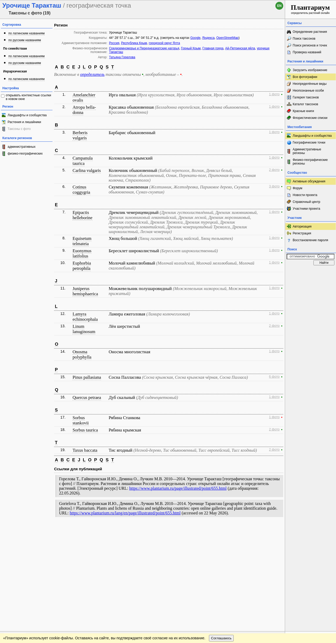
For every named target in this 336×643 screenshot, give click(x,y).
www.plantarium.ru (310, 531)
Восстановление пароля (310, 240)
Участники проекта (306, 208)
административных (21, 147)
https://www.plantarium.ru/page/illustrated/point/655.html (178, 488)
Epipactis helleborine (82, 215)
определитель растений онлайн (310, 9)
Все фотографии (305, 77)
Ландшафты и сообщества (27, 115)
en (279, 6)
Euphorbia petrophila (81, 266)
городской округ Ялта (164, 43)
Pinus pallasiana (86, 377)
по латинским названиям (26, 33)
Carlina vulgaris (86, 170)
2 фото (274, 170)
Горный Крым (191, 48)
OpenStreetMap (227, 38)
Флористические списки (310, 118)
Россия (114, 43)
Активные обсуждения (309, 181)
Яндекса (208, 38)
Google (195, 38)
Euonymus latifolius (81, 253)
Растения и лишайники (24, 122)
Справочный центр (306, 202)
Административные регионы (307, 151)
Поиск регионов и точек (310, 45)
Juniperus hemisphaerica (85, 291)
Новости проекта (305, 195)
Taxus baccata (84, 450)
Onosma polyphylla (81, 354)
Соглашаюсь (221, 541)
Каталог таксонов (305, 104)
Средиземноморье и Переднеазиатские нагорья (144, 48)
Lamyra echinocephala (85, 317)
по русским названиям (24, 40)
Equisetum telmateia (81, 241)
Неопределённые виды (310, 84)
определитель (92, 74)
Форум (297, 188)
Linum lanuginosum (83, 329)
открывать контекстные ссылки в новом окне (28, 97)
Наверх (277, 530)
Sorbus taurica (85, 430)
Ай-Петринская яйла (240, 48)
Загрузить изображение (310, 70)
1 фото (274, 94)
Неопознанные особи (308, 90)
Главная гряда (212, 48)
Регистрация (302, 233)
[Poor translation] (19, 569)
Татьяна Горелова (122, 57)
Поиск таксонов (304, 38)
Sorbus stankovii (80, 420)
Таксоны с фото (19, 129)
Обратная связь (40, 530)
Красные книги (303, 111)
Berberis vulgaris (79, 135)
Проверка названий (307, 52)
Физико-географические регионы (310, 161)
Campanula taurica (82, 161)
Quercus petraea (86, 397)
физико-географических (25, 153)
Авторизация (302, 226)
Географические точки (309, 142)
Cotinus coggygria (81, 190)
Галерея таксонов (306, 97)
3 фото (274, 186)
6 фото (274, 376)
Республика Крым (134, 43)
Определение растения (310, 32)
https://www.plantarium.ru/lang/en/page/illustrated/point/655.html (125, 513)
